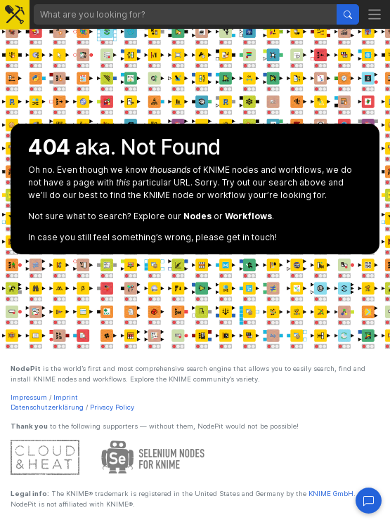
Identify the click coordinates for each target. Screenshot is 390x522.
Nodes (197, 216)
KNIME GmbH (329, 493)
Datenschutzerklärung (47, 407)
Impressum (29, 397)
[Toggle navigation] (375, 14)
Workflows (248, 216)
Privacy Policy (112, 407)
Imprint (65, 397)
